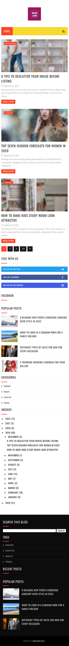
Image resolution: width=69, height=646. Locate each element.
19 (23, 248)
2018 (8, 503)
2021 (8, 423)
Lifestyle (8, 182)
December (13, 436)
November (13, 455)
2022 (8, 418)
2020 (8, 428)
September (14, 460)
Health (6, 391)
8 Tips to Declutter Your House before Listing (30, 78)
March (12, 488)
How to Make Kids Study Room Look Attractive (28, 218)
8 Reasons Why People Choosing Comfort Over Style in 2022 (40, 592)
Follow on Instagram (35, 285)
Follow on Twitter (35, 269)
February (13, 492)
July (10, 469)
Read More (8, 102)
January (13, 497)
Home (7, 31)
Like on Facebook (35, 277)
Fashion (8, 113)
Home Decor (10, 43)
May (10, 478)
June (11, 474)
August (12, 464)
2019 (8, 432)
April (11, 483)
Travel (7, 403)
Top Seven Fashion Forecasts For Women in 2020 (33, 148)
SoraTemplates (38, 641)
